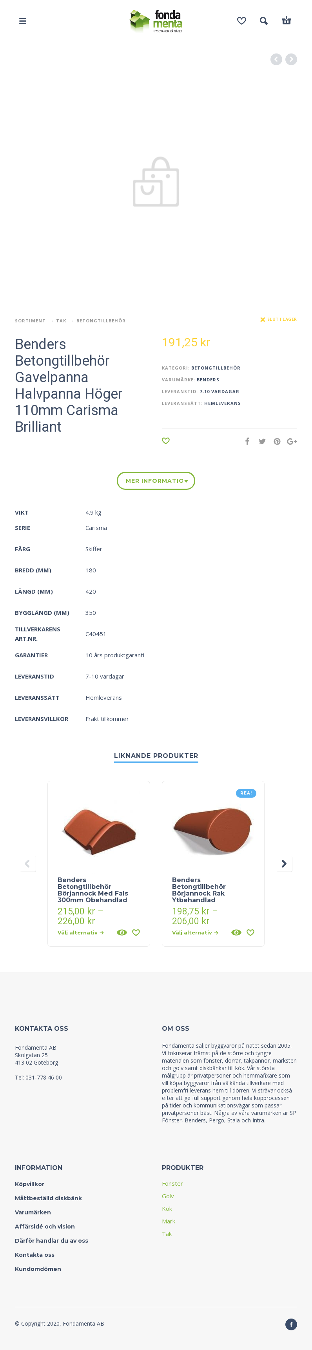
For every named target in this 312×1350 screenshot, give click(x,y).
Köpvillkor (29, 1184)
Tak (61, 321)
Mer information (154, 480)
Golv (168, 1195)
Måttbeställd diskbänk (48, 1198)
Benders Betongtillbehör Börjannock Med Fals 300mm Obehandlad (93, 890)
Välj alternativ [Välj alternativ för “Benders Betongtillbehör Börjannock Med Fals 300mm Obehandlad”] (81, 932)
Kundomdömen (38, 1269)
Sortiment (30, 321)
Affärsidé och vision (45, 1226)
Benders (208, 380)
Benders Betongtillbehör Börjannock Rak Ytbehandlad (199, 890)
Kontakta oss (34, 1254)
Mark (168, 1221)
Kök (167, 1208)
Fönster (172, 1183)
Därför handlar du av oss (51, 1240)
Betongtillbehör (101, 321)
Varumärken (33, 1212)
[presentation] (28, 864)
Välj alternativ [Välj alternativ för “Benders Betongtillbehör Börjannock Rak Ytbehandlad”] (195, 932)
